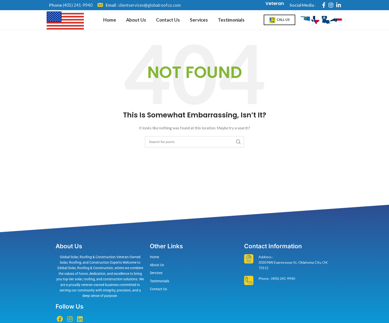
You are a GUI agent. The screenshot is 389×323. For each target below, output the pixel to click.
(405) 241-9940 (78, 5)
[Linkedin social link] (338, 5)
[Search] (194, 148)
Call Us (279, 23)
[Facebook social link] (324, 5)
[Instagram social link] (331, 5)
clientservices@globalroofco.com (149, 5)
